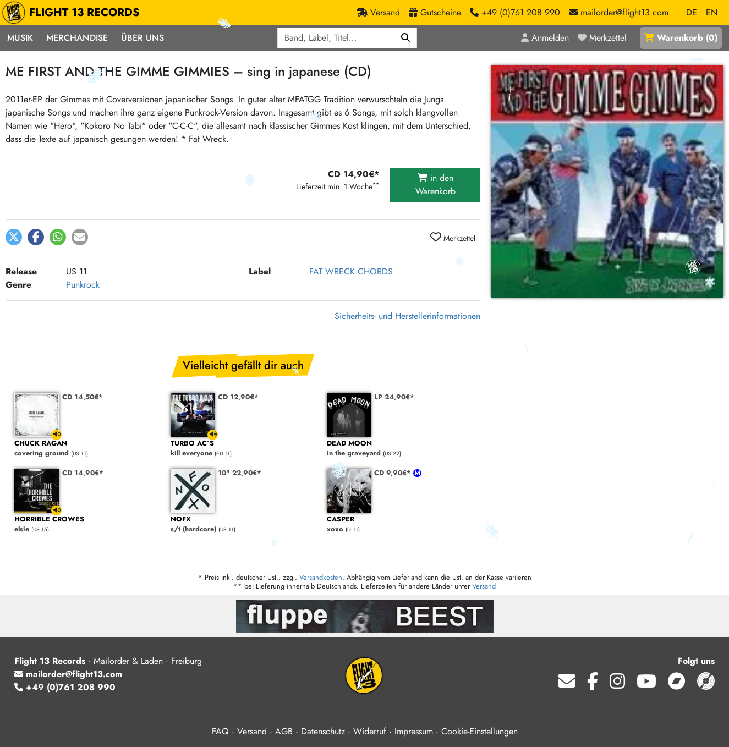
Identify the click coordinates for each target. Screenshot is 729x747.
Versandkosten (320, 577)
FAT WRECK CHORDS (351, 271)
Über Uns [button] (142, 37)
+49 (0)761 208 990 (65, 687)
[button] (14, 237)
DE (691, 12)
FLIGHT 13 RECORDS (73, 13)
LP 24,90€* (394, 397)
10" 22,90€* (239, 473)
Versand (484, 586)
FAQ (220, 731)
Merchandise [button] (77, 37)
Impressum (413, 731)
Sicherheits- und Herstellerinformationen (407, 316)
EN (711, 12)
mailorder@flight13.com (68, 674)
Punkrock (83, 284)
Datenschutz (323, 731)
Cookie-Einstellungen (479, 731)
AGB (284, 731)
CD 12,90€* (238, 397)
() (680, 37)
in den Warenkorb (435, 184)
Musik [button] (20, 37)
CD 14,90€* (82, 473)
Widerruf (369, 731)
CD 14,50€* (82, 397)
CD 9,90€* (393, 473)
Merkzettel (452, 238)
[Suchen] (405, 38)
